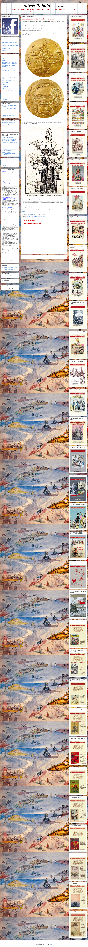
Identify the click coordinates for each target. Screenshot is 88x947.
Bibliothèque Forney (6, 75)
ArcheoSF (4, 60)
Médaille (39, 216)
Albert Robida (34, 216)
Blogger (50, 944)
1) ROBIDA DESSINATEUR (7, 137)
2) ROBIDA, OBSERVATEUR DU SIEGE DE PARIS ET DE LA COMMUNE (10, 140)
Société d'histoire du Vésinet (7, 97)
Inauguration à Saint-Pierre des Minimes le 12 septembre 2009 (10, 113)
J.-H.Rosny (4, 84)
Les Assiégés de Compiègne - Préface (9, 267)
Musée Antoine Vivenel (6, 95)
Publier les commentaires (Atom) (47, 260)
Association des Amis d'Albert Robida (9, 40)
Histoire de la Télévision (6, 50)
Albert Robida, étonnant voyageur (8, 128)
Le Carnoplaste (5, 86)
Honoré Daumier (5, 82)
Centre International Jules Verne (8, 80)
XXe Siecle (43, 216)
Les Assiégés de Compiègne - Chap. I (9, 269)
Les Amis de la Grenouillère (7, 90)
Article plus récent (27, 257)
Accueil (44, 257)
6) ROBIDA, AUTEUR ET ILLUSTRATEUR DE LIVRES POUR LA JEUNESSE (10, 153)
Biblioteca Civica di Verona (7, 72)
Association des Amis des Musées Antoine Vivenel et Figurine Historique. (9, 63)
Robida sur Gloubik (6, 48)
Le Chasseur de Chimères (7, 88)
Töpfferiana (4, 99)
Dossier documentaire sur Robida (8, 122)
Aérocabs (28, 216)
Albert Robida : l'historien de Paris (8, 130)
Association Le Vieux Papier (7, 68)
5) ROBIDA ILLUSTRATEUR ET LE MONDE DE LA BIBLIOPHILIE (9, 150)
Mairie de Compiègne (6, 92)
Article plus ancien (61, 257)
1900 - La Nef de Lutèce (7, 275)
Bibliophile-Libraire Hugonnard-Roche (9, 70)
